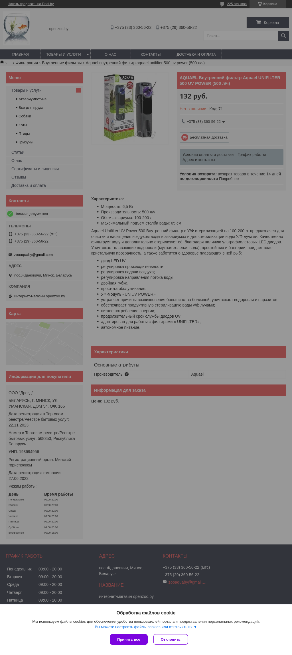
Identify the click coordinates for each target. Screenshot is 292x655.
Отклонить (171, 639)
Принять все (128, 639)
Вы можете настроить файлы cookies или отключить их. (144, 627)
